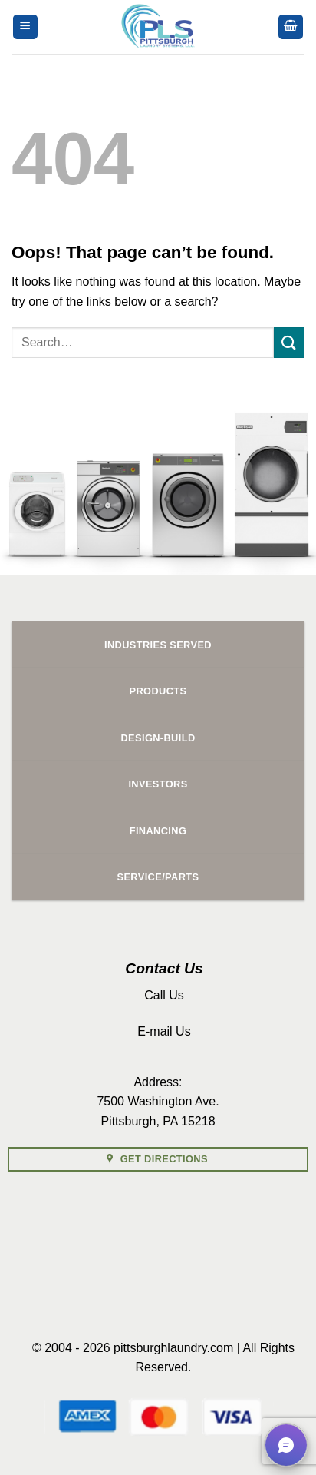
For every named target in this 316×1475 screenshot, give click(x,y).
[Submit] (289, 342)
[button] (25, 27)
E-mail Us (163, 1031)
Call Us (164, 995)
